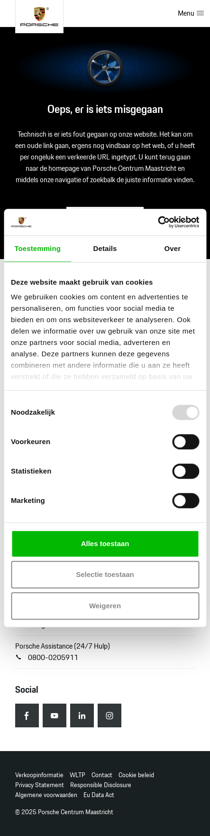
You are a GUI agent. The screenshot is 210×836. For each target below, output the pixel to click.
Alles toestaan (105, 543)
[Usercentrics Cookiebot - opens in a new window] (157, 222)
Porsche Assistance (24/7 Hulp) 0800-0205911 (62, 651)
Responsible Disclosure (100, 785)
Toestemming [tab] (37, 248)
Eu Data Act (98, 795)
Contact (101, 775)
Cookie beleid (136, 775)
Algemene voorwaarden (46, 795)
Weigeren (105, 606)
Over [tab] (172, 248)
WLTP (77, 775)
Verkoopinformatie (39, 775)
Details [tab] (105, 248)
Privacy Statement (39, 785)
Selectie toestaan (105, 574)
